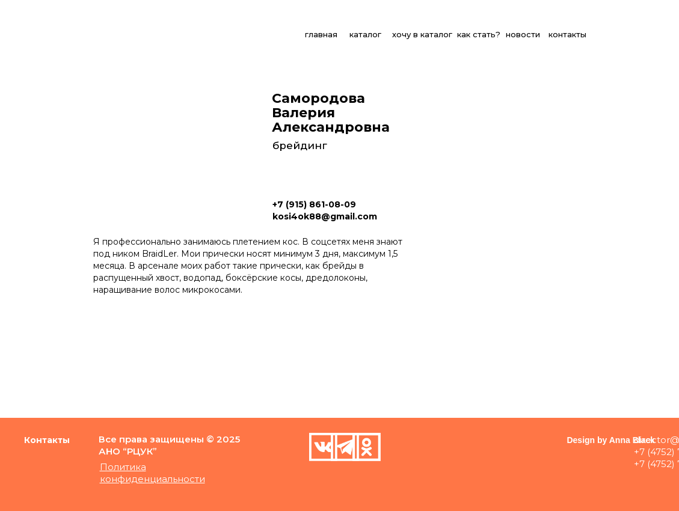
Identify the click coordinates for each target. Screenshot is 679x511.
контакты (567, 34)
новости (523, 34)
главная (321, 34)
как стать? (478, 34)
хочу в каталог (422, 34)
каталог (365, 34)
